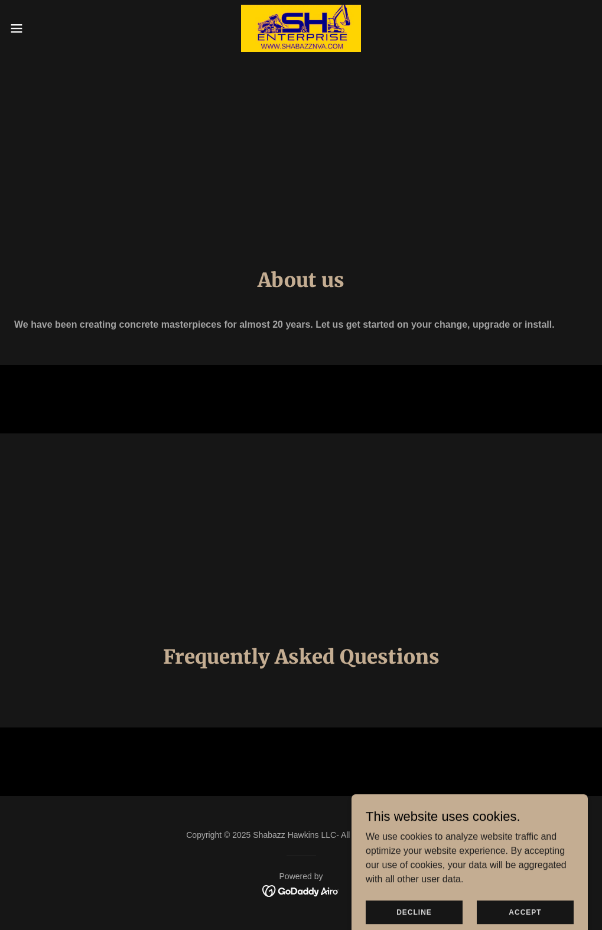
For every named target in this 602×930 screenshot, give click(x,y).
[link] (301, 28)
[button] (49, 28)
